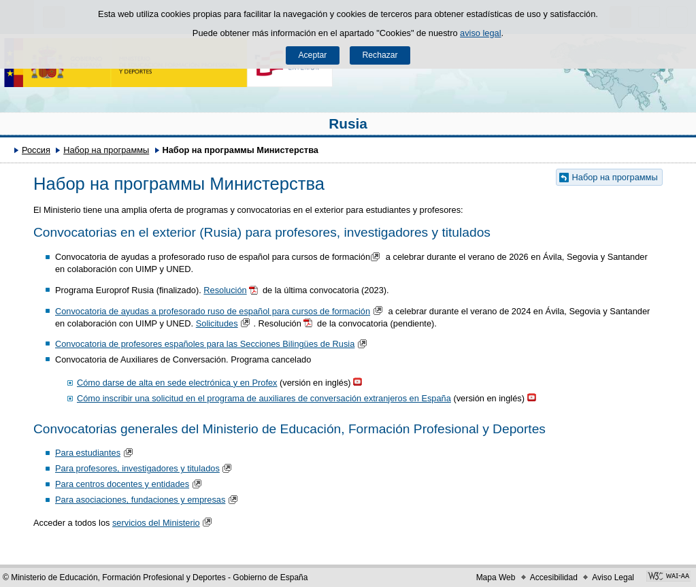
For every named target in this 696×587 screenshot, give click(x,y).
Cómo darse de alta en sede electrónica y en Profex (177, 383)
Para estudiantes (87, 453)
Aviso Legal (613, 577)
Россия (36, 150)
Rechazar (380, 55)
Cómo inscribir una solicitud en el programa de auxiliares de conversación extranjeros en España (264, 398)
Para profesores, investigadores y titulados (137, 468)
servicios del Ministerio (156, 523)
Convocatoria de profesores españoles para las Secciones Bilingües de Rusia (204, 344)
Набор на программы (106, 150)
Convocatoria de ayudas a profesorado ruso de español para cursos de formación (212, 311)
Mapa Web (496, 577)
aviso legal (480, 33)
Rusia (348, 123)
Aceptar (312, 55)
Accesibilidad (554, 577)
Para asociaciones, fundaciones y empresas (140, 499)
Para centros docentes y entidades (122, 484)
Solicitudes (217, 323)
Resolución (224, 290)
